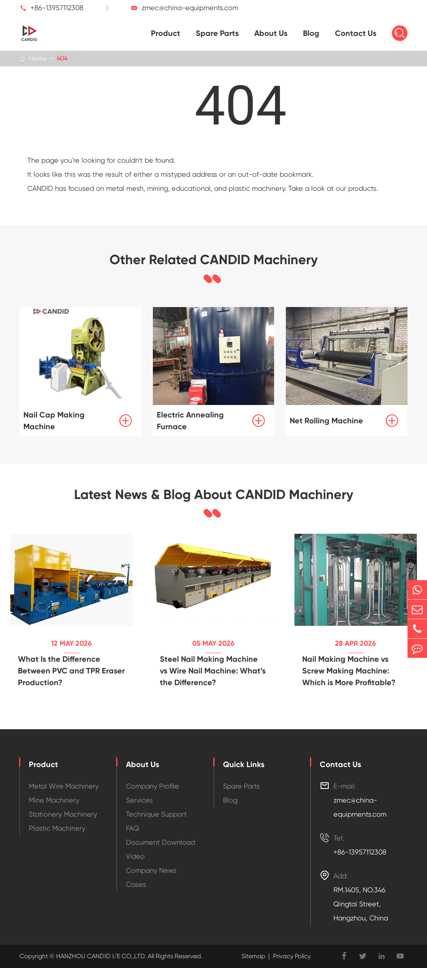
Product (165, 33)
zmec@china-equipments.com (190, 8)
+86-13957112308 (56, 8)
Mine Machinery (54, 800)
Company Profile (152, 786)
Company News (151, 870)
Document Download (160, 842)
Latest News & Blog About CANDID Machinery (213, 495)
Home (37, 58)
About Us (270, 33)
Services (139, 800)
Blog (311, 33)
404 (62, 58)
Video (135, 856)
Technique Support (156, 814)
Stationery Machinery (63, 814)
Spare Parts (217, 33)
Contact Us (355, 33)
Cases (136, 884)
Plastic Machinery (57, 828)
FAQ (132, 828)
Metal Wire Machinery (64, 786)
